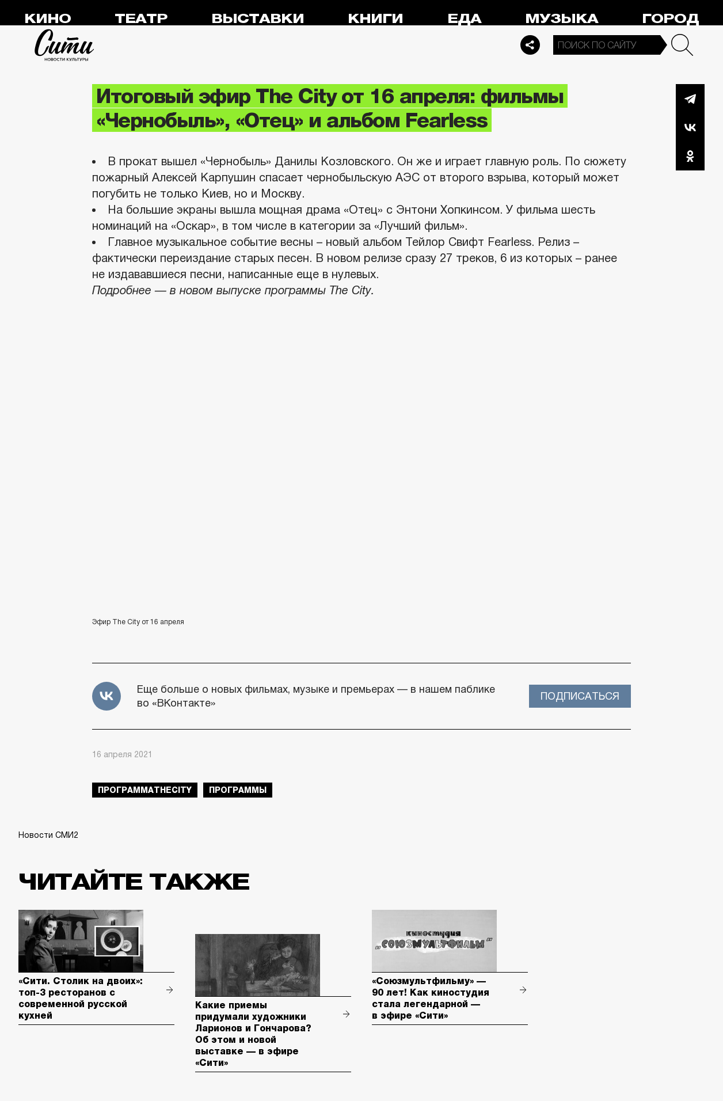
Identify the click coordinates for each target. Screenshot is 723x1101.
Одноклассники (690, 156)
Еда (464, 19)
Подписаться (580, 696)
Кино (47, 19)
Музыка (561, 19)
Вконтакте (690, 127)
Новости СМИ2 (48, 835)
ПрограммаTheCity (145, 790)
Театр (141, 19)
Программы (238, 790)
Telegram (690, 98)
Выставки (257, 19)
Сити (64, 45)
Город (670, 19)
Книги (375, 19)
